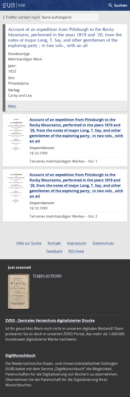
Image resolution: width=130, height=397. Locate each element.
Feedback (54, 251)
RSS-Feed (76, 251)
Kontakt (54, 243)
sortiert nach (29, 17)
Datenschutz (103, 243)
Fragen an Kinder (47, 275)
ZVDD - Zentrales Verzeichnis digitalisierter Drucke (50, 320)
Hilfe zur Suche (28, 243)
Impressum (76, 243)
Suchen (117, 5)
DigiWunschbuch (20, 355)
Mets (12, 106)
